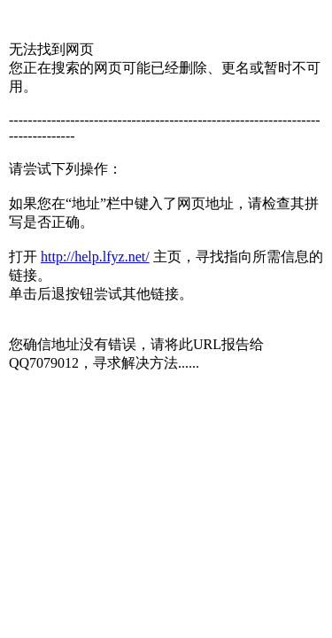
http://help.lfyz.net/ (95, 256)
